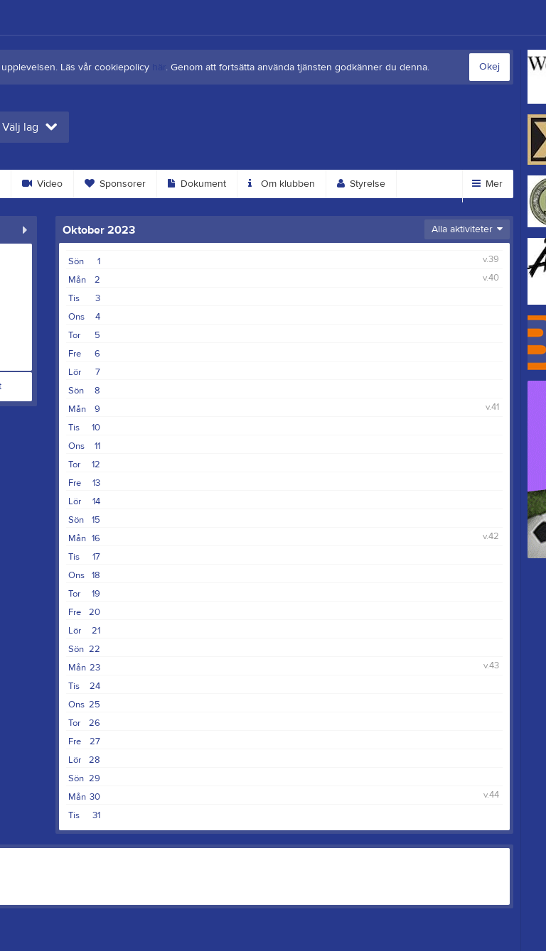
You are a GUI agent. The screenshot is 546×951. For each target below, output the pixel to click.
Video (42, 184)
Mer (487, 184)
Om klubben (281, 184)
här (159, 67)
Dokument (197, 184)
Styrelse (361, 184)
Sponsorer (115, 184)
